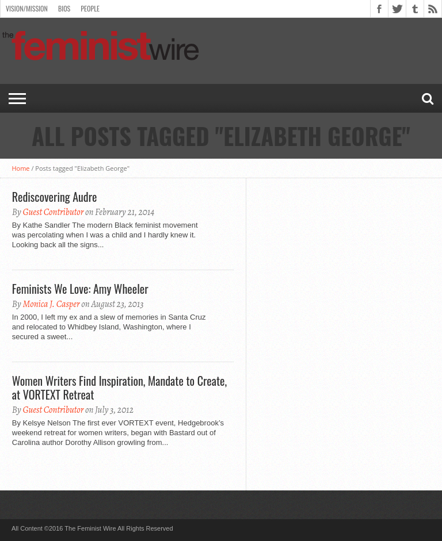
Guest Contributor (52, 212)
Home (20, 168)
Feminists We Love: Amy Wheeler (80, 289)
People (90, 8)
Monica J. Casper (50, 304)
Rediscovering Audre (54, 197)
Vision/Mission (27, 8)
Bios (64, 8)
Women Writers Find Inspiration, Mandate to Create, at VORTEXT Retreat (119, 387)
